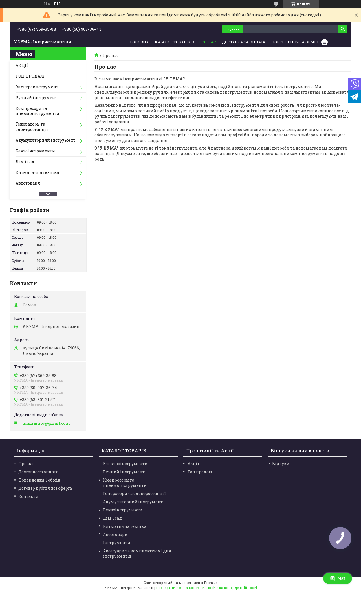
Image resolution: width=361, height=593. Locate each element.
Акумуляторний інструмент (45, 140)
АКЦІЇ (22, 65)
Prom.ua (211, 582)
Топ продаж (200, 471)
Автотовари (28, 183)
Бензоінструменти (35, 151)
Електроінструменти (125, 463)
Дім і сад (25, 161)
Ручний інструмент (36, 97)
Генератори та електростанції (32, 126)
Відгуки (280, 463)
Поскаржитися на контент (180, 587)
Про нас (207, 42)
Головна (139, 42)
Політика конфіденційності (231, 587)
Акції (193, 463)
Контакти (28, 496)
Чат (337, 578)
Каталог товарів (172, 42)
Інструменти (116, 542)
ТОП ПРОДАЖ (30, 76)
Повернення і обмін (39, 480)
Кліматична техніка (37, 172)
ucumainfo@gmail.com (46, 423)
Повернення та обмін (294, 42)
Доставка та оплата (38, 471)
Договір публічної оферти (45, 488)
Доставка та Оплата (243, 42)
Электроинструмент (37, 86)
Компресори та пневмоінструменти (37, 111)
